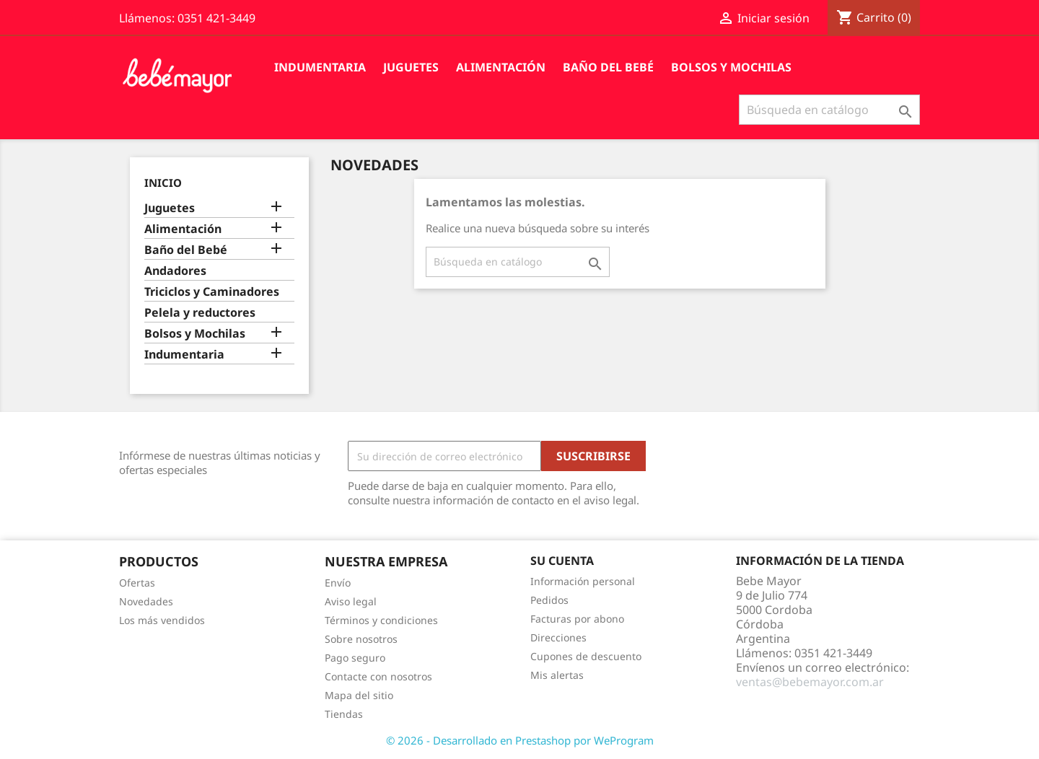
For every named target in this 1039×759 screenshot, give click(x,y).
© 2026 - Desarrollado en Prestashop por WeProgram (520, 740)
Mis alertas (557, 675)
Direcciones (558, 637)
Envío (338, 582)
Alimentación (500, 67)
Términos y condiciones (381, 620)
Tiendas (344, 714)
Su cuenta (562, 561)
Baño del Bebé (608, 67)
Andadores (175, 270)
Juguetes (411, 67)
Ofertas (137, 582)
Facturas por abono (577, 619)
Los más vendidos (162, 620)
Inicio (163, 182)
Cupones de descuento (585, 656)
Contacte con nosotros (378, 676)
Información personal (582, 581)
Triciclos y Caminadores (211, 291)
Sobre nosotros (361, 639)
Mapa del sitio (359, 695)
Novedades (146, 601)
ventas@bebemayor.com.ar (810, 682)
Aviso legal (351, 601)
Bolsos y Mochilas (731, 67)
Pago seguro (355, 657)
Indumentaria (320, 67)
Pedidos (549, 600)
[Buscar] (829, 110)
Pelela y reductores (199, 312)
